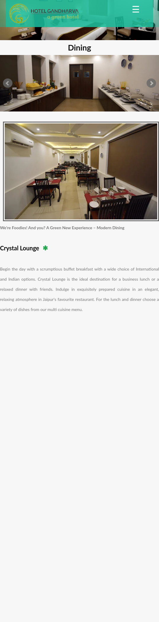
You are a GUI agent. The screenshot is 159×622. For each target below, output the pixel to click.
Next (151, 83)
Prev (7, 83)
